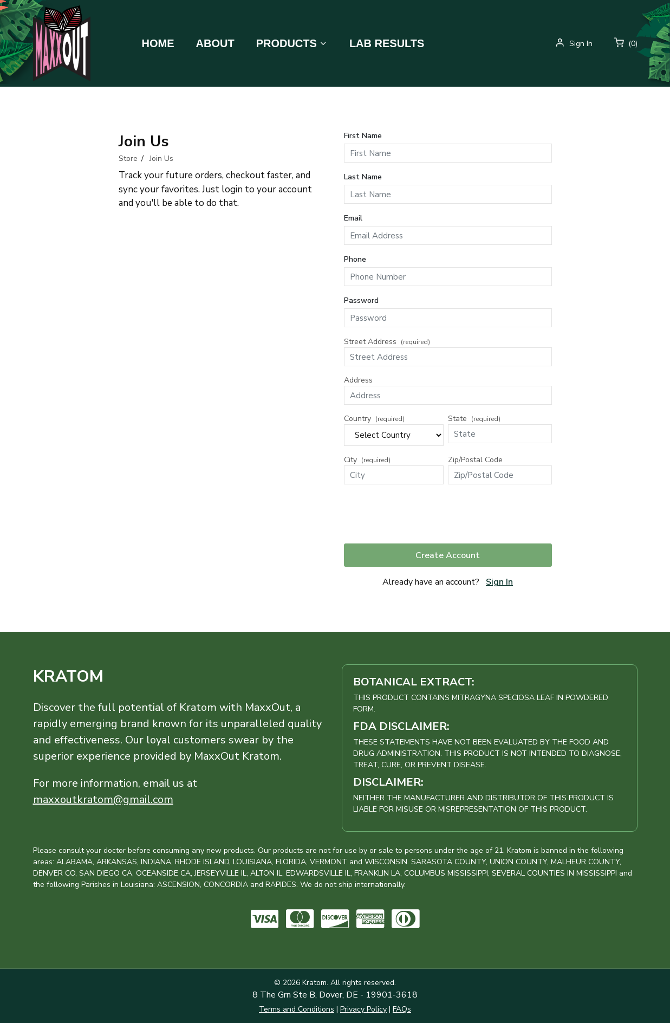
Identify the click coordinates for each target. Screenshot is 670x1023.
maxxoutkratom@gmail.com (103, 799)
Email (353, 218)
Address (358, 380)
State (474, 418)
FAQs (402, 1009)
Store (128, 158)
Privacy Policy (363, 1009)
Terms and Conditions (296, 1009)
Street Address (387, 341)
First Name (363, 136)
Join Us (161, 158)
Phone (355, 259)
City (367, 460)
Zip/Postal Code (475, 460)
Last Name (363, 177)
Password (361, 300)
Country (374, 418)
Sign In (499, 582)
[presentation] (426, 514)
